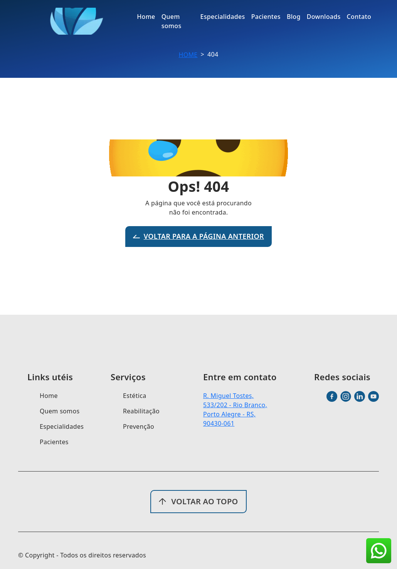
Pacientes (54, 442)
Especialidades (62, 426)
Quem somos (59, 411)
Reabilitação (141, 411)
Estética (134, 395)
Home (188, 54)
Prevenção (138, 426)
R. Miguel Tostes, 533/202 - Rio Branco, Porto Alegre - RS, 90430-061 (235, 409)
